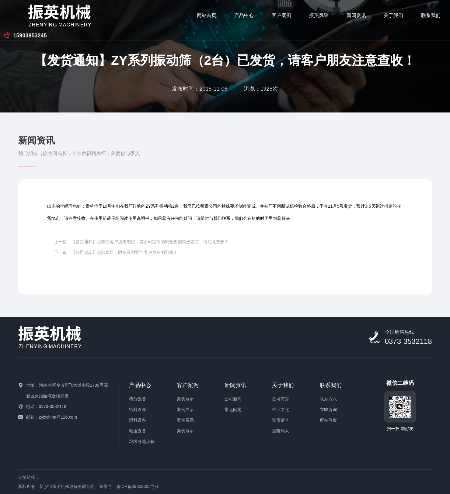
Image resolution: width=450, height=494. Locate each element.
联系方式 (328, 398)
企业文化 (280, 409)
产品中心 (169, 15)
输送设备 (137, 430)
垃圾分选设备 (142, 441)
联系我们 (356, 15)
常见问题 (233, 409)
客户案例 (206, 15)
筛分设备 (137, 398)
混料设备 (137, 420)
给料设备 (137, 409)
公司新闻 (233, 398)
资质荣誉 (280, 420)
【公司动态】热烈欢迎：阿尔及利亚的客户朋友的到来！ (124, 252)
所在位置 (328, 420)
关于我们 (318, 15)
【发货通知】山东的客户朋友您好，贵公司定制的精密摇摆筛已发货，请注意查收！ (150, 241)
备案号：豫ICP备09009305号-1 (129, 486)
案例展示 (185, 398)
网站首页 (131, 15)
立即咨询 (328, 409)
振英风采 (243, 15)
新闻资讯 (281, 15)
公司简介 (280, 398)
